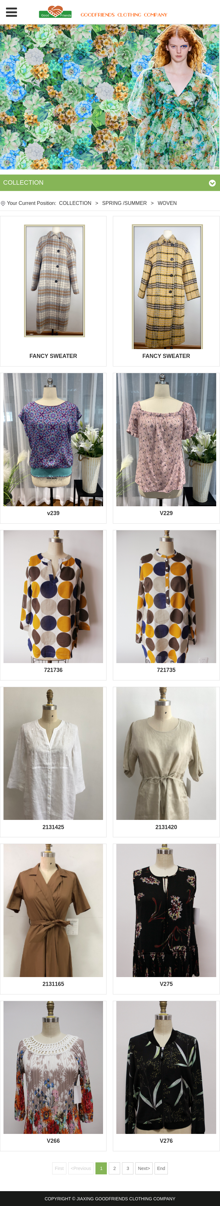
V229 (166, 513)
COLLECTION (75, 203)
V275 (166, 984)
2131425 (53, 827)
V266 (53, 1141)
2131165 (53, 984)
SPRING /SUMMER (124, 203)
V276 (166, 1141)
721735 (166, 670)
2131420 (166, 827)
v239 (53, 513)
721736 (53, 670)
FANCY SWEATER (53, 356)
